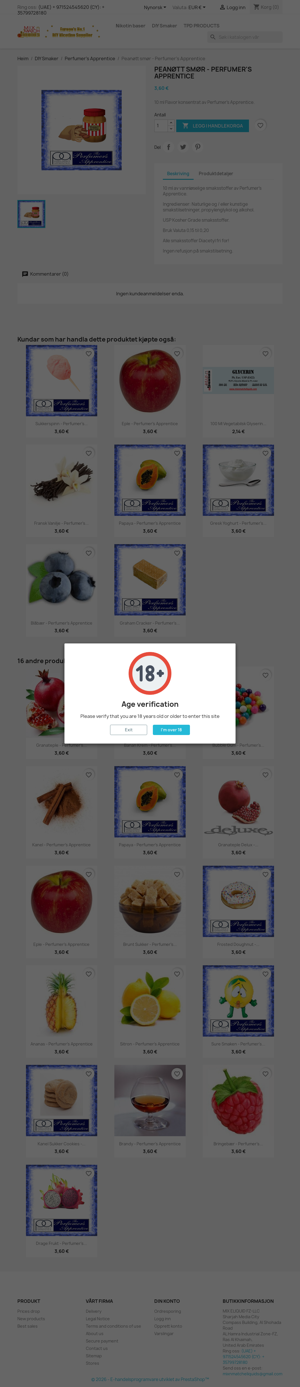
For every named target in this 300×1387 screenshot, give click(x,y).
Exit (129, 729)
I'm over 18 (171, 729)
